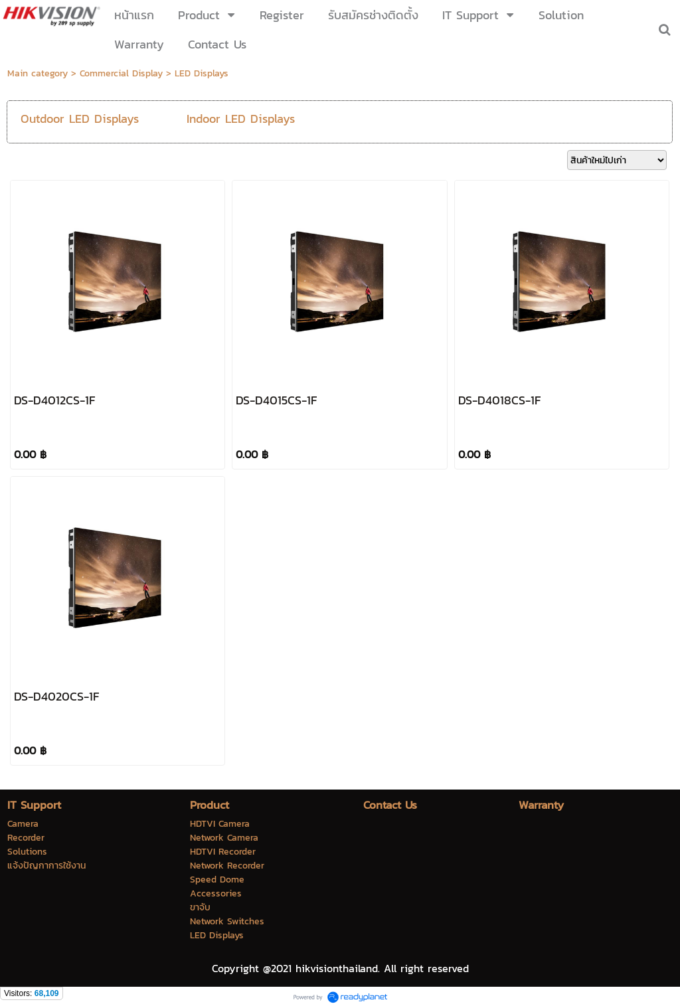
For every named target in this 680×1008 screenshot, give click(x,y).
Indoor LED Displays (241, 118)
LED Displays (201, 73)
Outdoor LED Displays (80, 118)
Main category (37, 73)
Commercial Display (121, 73)
